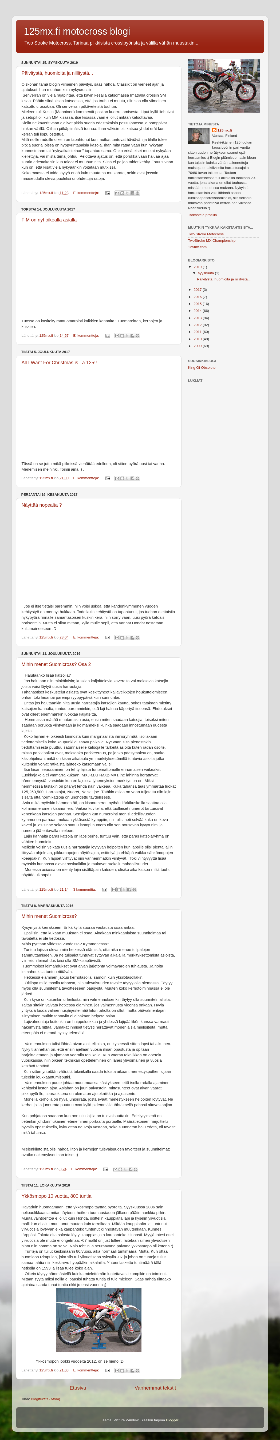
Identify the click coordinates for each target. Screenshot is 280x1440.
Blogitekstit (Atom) (45, 1399)
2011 (198, 332)
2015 (198, 304)
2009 (198, 346)
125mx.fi (225, 130)
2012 (198, 325)
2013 (198, 318)
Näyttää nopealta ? (42, 505)
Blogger (172, 1420)
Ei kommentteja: (86, 193)
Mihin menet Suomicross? (49, 916)
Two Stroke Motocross (206, 234)
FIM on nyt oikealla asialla (49, 220)
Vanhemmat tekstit (155, 1388)
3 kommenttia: (85, 889)
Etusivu (78, 1388)
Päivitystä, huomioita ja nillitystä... (57, 73)
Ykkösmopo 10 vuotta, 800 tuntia (57, 1196)
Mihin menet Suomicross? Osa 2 (56, 664)
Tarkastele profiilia (202, 215)
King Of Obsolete (202, 368)
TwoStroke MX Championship (212, 241)
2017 (198, 290)
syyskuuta (206, 273)
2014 (198, 311)
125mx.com (197, 247)
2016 (198, 297)
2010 (198, 339)
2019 (198, 267)
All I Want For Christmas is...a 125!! (59, 362)
